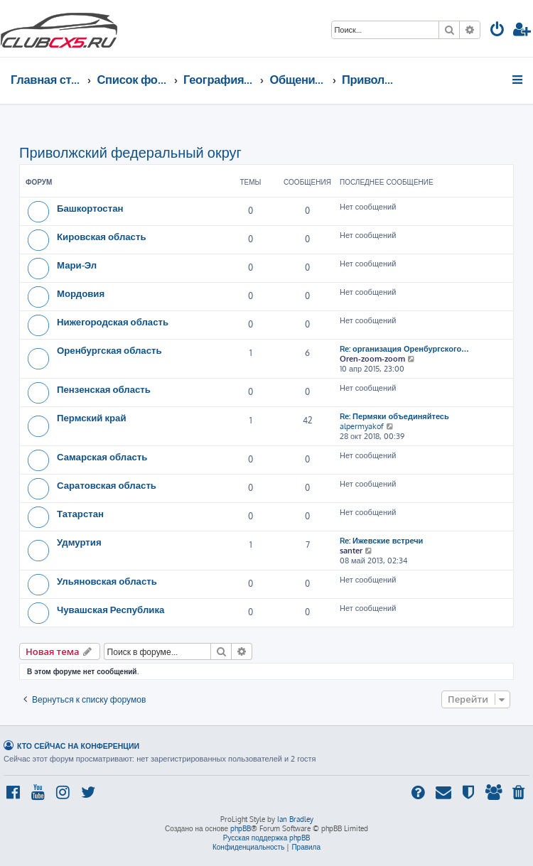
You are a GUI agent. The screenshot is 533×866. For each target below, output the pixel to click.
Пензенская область (104, 389)
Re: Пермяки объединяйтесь (394, 416)
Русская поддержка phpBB (267, 837)
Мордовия (80, 293)
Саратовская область (106, 485)
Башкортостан (90, 208)
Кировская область (101, 236)
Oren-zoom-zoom (372, 359)
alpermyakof (362, 426)
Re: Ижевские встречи (381, 541)
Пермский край (91, 417)
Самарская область (102, 456)
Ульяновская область (107, 581)
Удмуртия (79, 542)
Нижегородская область (112, 321)
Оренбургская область (109, 350)
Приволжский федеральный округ (130, 152)
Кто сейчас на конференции (78, 745)
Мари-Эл (77, 265)
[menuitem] (497, 30)
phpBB (240, 828)
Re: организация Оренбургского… (404, 349)
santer (351, 551)
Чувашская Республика (110, 609)
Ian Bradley (295, 819)
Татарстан (80, 513)
